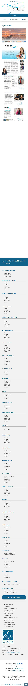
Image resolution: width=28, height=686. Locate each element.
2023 (17, 584)
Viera (4, 391)
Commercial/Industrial (9, 554)
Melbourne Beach (8, 355)
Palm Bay (5, 558)
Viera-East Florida (8, 611)
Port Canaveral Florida (9, 624)
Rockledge (6, 448)
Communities (14, 15)
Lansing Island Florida (9, 610)
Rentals (6, 289)
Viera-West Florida (8, 613)
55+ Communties (7, 571)
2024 (13, 584)
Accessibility (14, 666)
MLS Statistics (16, 684)
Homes (5, 283)
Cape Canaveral (7, 486)
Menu (24, 19)
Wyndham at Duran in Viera (10, 617)
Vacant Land (7, 287)
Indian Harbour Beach (9, 317)
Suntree (5, 378)
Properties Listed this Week (10, 592)
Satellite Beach (7, 330)
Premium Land (7, 276)
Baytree (5, 425)
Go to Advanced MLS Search (14, 597)
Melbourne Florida (8, 604)
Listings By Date (7, 588)
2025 (9, 584)
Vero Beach (6, 537)
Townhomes (7, 286)
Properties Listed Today (9, 591)
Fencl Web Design (15, 670)
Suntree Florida (7, 606)
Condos (6, 284)
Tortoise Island (7, 368)
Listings (6, 553)
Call (4, 19)
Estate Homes (7, 273)
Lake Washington (8, 619)
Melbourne (6, 473)
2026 (5, 584)
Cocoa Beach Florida (9, 622)
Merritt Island (7, 460)
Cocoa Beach (6, 343)
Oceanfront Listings (9, 280)
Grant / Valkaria (7, 512)
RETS (21, 670)
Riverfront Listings (9, 293)
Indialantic (6, 435)
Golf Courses (7, 306)
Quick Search (14, 19)
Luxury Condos (7, 274)
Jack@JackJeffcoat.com (13, 652)
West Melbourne (8, 412)
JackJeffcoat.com (18, 668)
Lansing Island (7, 402)
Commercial (6, 550)
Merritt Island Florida (9, 620)
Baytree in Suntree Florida (10, 608)
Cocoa (4, 499)
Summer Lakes (7, 615)
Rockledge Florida (8, 626)
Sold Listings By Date (9, 581)
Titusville (5, 525)
